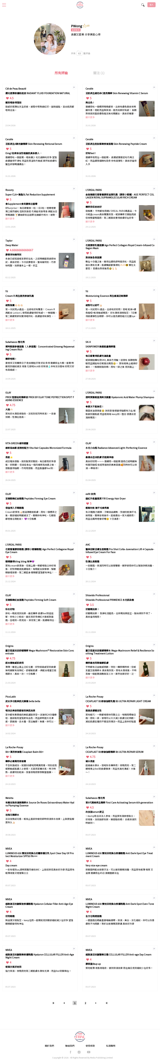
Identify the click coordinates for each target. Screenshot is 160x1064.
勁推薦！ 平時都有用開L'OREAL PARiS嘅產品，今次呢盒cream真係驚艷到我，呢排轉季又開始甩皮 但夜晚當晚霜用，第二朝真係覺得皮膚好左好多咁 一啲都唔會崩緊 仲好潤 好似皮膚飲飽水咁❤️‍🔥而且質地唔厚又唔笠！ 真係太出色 (111, 214)
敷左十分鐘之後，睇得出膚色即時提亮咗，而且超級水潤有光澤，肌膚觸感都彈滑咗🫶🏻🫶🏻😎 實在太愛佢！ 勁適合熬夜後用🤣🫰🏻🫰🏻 (111, 265)
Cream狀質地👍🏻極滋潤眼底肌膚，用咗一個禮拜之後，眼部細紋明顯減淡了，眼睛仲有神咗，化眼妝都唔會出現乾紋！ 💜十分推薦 (31, 515)
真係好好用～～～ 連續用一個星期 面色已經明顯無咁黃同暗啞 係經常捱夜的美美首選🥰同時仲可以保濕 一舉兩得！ (111, 465)
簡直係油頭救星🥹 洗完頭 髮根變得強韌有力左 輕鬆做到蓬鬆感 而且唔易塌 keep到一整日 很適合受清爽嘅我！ (111, 414)
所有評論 (61, 72)
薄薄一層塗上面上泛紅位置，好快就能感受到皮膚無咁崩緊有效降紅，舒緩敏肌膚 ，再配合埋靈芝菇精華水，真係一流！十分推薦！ (30, 670)
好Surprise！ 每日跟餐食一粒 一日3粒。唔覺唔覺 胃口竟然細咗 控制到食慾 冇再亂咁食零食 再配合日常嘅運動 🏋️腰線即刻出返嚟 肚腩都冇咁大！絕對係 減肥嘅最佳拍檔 (31, 211)
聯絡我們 (69, 1045)
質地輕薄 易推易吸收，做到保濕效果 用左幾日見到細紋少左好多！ (119, 968)
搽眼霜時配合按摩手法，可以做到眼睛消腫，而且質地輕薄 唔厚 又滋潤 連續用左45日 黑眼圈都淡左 (119, 871)
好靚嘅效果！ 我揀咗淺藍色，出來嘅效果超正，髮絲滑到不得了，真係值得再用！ (119, 615)
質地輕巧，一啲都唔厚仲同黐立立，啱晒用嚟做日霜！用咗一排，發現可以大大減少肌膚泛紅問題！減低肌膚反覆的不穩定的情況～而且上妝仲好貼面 (111, 718)
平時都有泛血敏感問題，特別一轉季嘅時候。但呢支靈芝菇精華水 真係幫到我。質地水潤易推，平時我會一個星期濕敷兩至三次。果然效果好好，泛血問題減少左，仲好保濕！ (111, 670)
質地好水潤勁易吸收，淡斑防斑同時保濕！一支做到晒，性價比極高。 (30, 415)
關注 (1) (99, 72)
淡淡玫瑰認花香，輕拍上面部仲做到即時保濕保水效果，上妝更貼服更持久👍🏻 (39, 820)
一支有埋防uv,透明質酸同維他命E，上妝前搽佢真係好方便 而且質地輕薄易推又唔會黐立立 (39, 871)
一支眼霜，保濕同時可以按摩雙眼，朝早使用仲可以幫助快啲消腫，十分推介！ (120, 567)
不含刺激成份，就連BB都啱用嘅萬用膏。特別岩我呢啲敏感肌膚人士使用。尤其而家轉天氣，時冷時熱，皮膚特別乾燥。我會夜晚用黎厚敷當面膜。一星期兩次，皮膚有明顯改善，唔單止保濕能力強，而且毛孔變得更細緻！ (31, 769)
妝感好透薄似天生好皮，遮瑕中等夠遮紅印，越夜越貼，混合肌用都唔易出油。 (39, 108)
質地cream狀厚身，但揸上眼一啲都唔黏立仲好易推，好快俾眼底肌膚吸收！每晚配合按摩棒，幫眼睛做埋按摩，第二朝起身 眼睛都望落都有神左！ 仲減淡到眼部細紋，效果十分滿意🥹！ (31, 569)
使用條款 (90, 1045)
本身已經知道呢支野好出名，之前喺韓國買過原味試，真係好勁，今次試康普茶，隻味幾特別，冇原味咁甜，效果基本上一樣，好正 (30, 262)
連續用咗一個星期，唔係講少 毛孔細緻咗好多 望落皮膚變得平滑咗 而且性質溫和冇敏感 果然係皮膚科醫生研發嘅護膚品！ (31, 161)
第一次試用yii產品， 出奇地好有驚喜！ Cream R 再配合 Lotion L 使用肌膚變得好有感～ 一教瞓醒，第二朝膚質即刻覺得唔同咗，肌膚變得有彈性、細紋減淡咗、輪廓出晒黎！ (31, 313)
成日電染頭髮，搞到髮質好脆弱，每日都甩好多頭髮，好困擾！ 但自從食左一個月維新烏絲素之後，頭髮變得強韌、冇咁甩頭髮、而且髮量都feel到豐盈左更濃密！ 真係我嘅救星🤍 (30, 465)
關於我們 (49, 1045)
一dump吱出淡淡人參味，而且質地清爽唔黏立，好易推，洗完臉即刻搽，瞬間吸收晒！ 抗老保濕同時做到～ (111, 819)
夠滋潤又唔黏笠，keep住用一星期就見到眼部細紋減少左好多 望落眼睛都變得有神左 (39, 922)
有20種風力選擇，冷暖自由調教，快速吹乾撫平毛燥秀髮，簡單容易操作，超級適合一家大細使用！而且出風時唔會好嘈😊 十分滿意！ (111, 515)
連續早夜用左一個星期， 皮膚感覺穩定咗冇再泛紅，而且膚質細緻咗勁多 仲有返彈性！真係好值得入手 (111, 161)
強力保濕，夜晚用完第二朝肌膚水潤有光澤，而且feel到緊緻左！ (38, 970)
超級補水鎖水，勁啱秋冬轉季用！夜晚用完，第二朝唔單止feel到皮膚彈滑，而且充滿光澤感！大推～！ (111, 769)
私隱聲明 (110, 1045)
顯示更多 (90, 117)
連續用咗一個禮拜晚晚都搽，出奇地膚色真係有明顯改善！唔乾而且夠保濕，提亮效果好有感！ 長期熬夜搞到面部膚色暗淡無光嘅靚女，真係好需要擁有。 (111, 110)
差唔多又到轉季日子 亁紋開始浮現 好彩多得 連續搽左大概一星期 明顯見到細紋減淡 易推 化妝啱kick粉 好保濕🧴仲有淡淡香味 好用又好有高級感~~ (39, 366)
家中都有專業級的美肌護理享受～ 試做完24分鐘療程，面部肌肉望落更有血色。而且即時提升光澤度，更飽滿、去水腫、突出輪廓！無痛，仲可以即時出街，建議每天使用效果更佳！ (31, 718)
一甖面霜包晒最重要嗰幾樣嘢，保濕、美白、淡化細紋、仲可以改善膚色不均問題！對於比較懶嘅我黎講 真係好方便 (120, 922)
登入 (151, 4)
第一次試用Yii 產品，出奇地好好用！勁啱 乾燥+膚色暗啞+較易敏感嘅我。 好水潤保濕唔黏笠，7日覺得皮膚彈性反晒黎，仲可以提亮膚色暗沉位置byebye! (111, 313)
